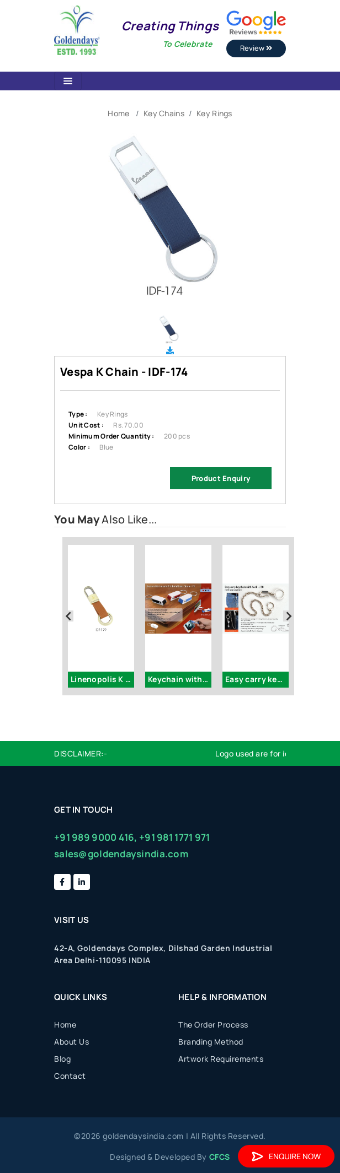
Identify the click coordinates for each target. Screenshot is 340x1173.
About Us (71, 1041)
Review (256, 48)
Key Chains (164, 113)
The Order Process (213, 1024)
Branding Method (210, 1041)
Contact (70, 1076)
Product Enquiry (221, 478)
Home (118, 113)
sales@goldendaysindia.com (121, 853)
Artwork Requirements (220, 1058)
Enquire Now (286, 1156)
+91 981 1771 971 (174, 837)
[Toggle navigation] (68, 81)
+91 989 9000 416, (95, 837)
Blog (62, 1058)
